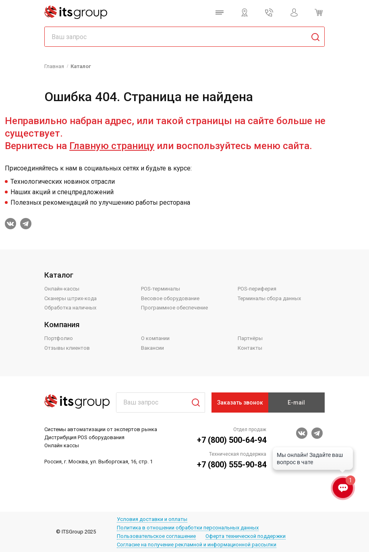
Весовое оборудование (170, 298)
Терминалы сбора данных (269, 298)
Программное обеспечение (174, 308)
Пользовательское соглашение (156, 536)
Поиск (192, 402)
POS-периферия (257, 289)
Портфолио (58, 338)
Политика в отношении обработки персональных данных (188, 528)
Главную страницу (111, 145)
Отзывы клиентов (67, 348)
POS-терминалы (160, 289)
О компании (155, 338)
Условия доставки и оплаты (152, 519)
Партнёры (250, 338)
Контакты (250, 348)
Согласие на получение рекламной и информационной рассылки (196, 545)
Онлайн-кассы (61, 289)
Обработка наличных (70, 308)
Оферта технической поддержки (245, 536)
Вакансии (152, 348)
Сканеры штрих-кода (70, 298)
